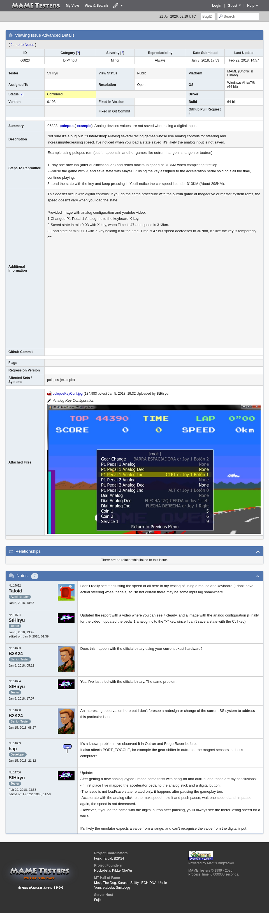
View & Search (96, 6)
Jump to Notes (22, 45)
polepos (67, 126)
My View (72, 6)
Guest (232, 6)
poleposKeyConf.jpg (68, 394)
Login (216, 6)
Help (250, 6)
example (83, 126)
